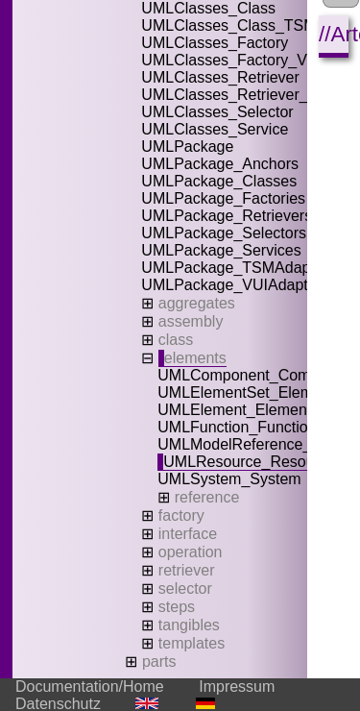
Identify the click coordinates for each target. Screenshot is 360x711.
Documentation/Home (89, 686)
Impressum (237, 686)
